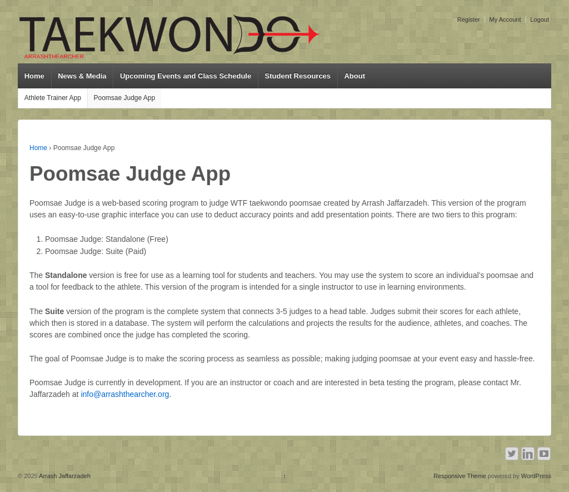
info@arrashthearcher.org (125, 394)
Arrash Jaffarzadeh (64, 476)
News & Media (82, 76)
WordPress (536, 476)
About (354, 76)
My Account (505, 19)
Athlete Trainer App (52, 98)
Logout (539, 19)
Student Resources (298, 76)
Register (468, 19)
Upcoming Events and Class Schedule (185, 76)
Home (34, 76)
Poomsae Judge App (124, 98)
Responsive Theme (459, 476)
